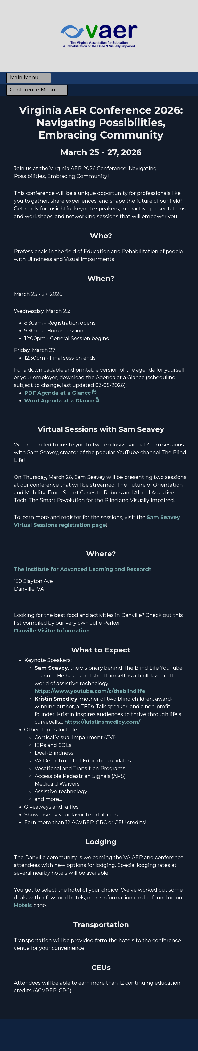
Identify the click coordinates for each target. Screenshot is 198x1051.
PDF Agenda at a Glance (57, 393)
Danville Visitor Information (52, 630)
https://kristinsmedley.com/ (102, 722)
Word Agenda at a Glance (59, 401)
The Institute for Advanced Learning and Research (83, 569)
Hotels (23, 905)
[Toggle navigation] (28, 78)
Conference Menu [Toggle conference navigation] (37, 90)
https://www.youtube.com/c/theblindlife (90, 691)
